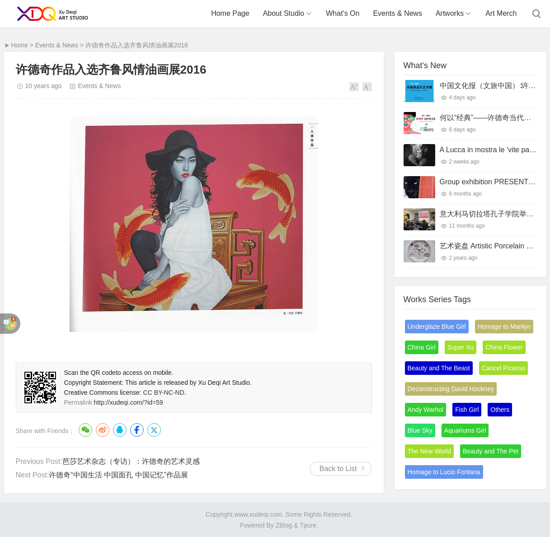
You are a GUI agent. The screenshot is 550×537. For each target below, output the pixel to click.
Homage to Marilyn (504, 326)
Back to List (338, 468)
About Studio (284, 13)
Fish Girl (467, 409)
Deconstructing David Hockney (451, 388)
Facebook (137, 430)
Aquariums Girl (465, 430)
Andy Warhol (426, 409)
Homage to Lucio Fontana (444, 472)
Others (499, 409)
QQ (120, 430)
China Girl (422, 347)
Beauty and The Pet (491, 451)
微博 (102, 430)
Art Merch (501, 13)
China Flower (503, 347)
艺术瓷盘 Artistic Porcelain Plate (491, 246)
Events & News (397, 13)
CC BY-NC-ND (163, 392)
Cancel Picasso (504, 368)
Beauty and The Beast (439, 368)
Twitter (154, 430)
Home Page (230, 13)
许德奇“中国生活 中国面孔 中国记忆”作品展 (118, 475)
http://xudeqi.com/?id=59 (128, 402)
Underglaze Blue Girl (437, 326)
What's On (342, 13)
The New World (429, 451)
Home (19, 45)
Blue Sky (420, 430)
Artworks (450, 13)
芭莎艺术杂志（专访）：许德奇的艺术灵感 (131, 461)
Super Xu (460, 347)
